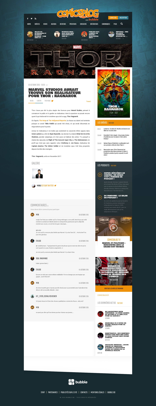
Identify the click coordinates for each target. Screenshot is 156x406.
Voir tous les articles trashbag (113, 288)
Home (29, 25)
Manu (36, 186)
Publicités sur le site (69, 392)
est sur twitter (48, 186)
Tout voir (111, 123)
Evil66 (38, 241)
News (45, 25)
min (37, 215)
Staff (43, 392)
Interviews (94, 25)
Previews (73, 25)
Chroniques (106, 25)
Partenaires (53, 392)
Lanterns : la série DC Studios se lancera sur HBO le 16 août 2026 (114, 129)
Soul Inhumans (41, 258)
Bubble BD (111, 392)
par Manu (47, 100)
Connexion (113, 17)
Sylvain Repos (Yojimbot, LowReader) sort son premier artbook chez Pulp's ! (113, 144)
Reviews (63, 25)
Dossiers (83, 25)
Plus (115, 25)
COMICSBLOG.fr (103, 295)
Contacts (83, 392)
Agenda (53, 25)
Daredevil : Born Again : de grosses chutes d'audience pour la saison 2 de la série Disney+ (113, 136)
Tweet (88, 101)
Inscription (123, 17)
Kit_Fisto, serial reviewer (46, 296)
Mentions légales (97, 392)
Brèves (37, 25)
